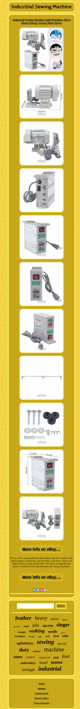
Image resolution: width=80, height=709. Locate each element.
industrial (49, 669)
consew (30, 657)
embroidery (28, 663)
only (47, 636)
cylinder (37, 651)
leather (23, 618)
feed (56, 636)
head (43, 662)
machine (54, 649)
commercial (44, 657)
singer (63, 624)
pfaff (56, 657)
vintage (32, 636)
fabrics (65, 620)
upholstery (25, 643)
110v (40, 637)
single (26, 626)
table (65, 636)
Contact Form (41, 693)
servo (55, 619)
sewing (45, 642)
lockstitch (20, 636)
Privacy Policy (42, 698)
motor (57, 662)
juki (35, 625)
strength (28, 670)
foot (66, 656)
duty (24, 650)
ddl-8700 (48, 625)
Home (41, 683)
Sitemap (42, 688)
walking (37, 630)
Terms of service (42, 703)
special (62, 643)
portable (16, 626)
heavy (41, 618)
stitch (17, 657)
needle (52, 631)
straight (22, 632)
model (63, 633)
